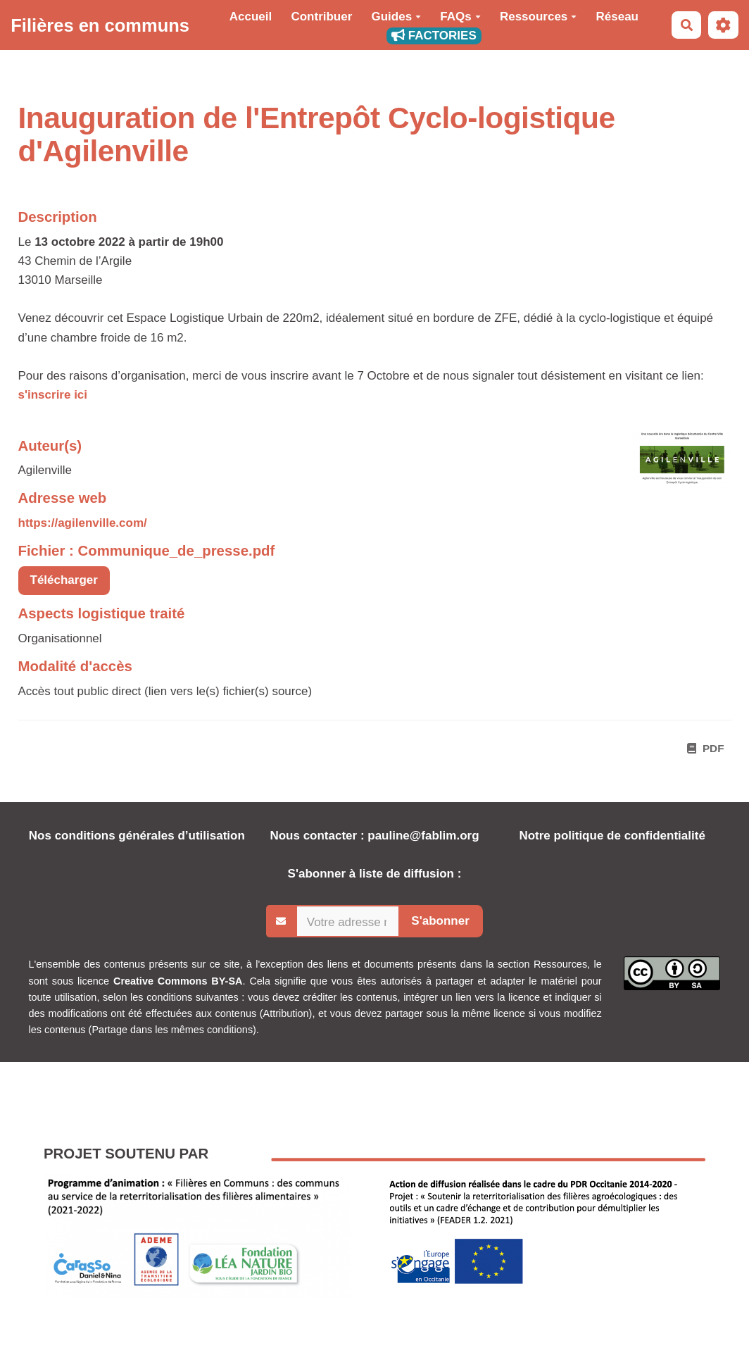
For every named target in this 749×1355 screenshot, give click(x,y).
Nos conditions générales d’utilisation (137, 835)
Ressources (538, 16)
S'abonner (440, 921)
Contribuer (321, 16)
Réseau (617, 16)
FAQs (460, 16)
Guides (397, 16)
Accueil (250, 16)
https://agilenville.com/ (82, 523)
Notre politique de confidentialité (612, 835)
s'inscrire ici (53, 394)
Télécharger (64, 580)
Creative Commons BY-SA (178, 981)
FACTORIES (434, 35)
